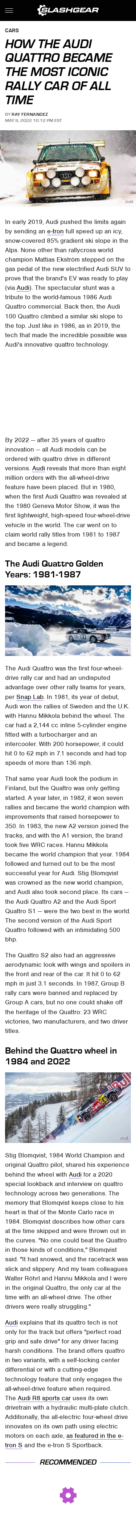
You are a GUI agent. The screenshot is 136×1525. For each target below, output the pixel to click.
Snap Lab (30, 697)
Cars (12, 31)
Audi (129, 201)
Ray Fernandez (30, 114)
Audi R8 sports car (44, 1398)
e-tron (55, 231)
